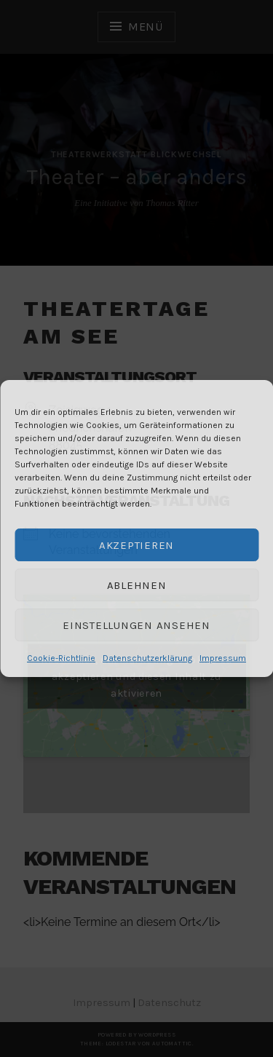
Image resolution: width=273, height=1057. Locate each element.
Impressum (222, 658)
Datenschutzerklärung (147, 658)
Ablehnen (137, 585)
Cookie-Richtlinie (61, 658)
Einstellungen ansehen (136, 625)
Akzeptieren (136, 545)
